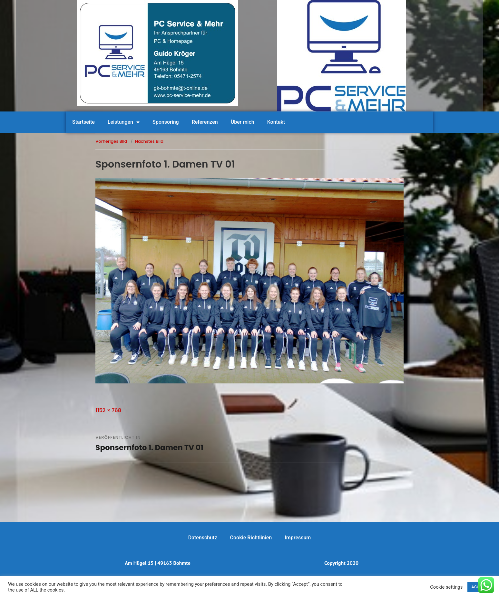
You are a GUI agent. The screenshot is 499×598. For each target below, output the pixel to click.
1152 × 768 (108, 410)
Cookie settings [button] (446, 587)
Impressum (298, 538)
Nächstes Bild (149, 141)
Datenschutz (202, 538)
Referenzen (205, 122)
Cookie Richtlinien (251, 538)
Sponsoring (165, 122)
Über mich (242, 122)
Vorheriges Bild (111, 141)
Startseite (83, 122)
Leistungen (124, 122)
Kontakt (276, 122)
